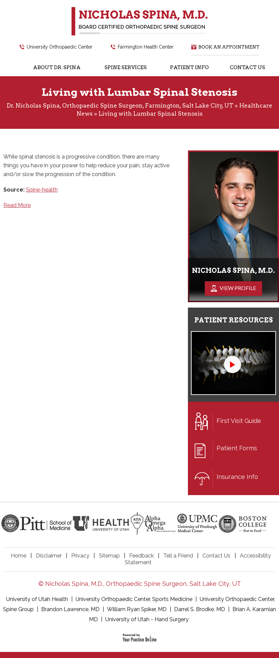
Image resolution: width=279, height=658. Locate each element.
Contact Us (216, 555)
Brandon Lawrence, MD (70, 609)
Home (18, 555)
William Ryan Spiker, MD (137, 609)
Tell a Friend (178, 555)
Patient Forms (226, 450)
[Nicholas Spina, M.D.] (140, 21)
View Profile (238, 288)
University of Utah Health (37, 599)
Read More (17, 205)
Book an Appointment (228, 47)
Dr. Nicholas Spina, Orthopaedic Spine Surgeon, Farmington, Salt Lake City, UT (120, 105)
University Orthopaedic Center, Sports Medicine (135, 599)
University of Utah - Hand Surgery (147, 619)
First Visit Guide (228, 421)
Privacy (80, 555)
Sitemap (109, 555)
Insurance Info (226, 479)
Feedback (141, 555)
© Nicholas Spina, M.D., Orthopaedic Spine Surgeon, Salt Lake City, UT (139, 583)
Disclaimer (49, 555)
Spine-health (42, 190)
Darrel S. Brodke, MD (199, 609)
